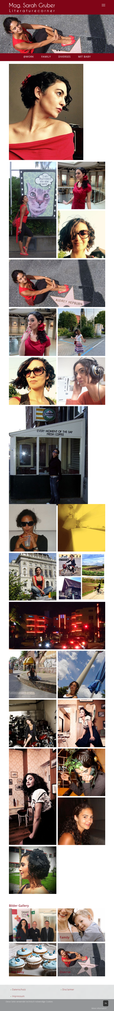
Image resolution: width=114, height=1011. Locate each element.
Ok (106, 1003)
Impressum (18, 996)
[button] (4, 34)
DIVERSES (64, 56)
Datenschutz (19, 989)
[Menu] (103, 5)
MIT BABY (84, 56)
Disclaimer (68, 989)
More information (99, 1008)
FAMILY (49, 56)
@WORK (29, 56)
